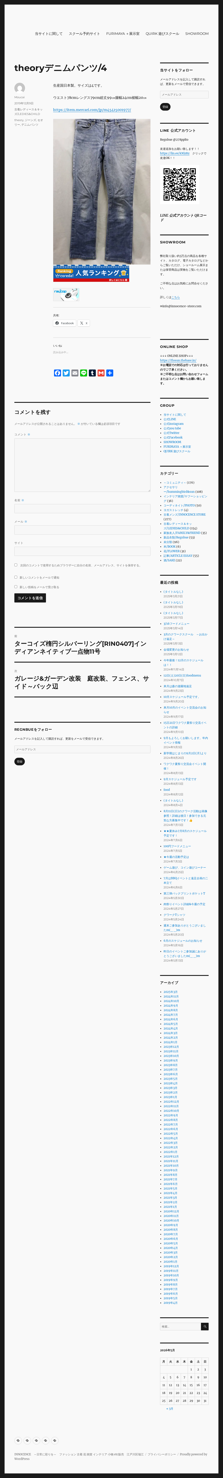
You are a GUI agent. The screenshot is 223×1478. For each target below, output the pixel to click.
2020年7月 (171, 1234)
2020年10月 (171, 1220)
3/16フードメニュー (176, 624)
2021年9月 (171, 1170)
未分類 (168, 542)
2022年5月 (171, 1133)
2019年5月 (171, 1298)
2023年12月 (171, 1047)
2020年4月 (171, 1248)
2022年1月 (170, 1152)
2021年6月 (171, 1184)
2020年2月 (171, 1257)
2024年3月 (171, 1033)
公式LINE (170, 419)
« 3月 (169, 1409)
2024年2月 (171, 1037)
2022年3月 (171, 1143)
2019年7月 (171, 1289)
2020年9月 (171, 1225)
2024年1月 (170, 1042)
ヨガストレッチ (173, 510)
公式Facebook (173, 437)
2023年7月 (171, 1069)
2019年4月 (171, 1303)
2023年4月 (171, 1083)
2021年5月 (170, 1188)
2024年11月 (171, 996)
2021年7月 (170, 1179)
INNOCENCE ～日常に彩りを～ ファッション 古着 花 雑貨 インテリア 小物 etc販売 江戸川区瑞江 (79, 1454)
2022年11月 (171, 1106)
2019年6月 (171, 1294)
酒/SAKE (169, 560)
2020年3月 (171, 1252)
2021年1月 (170, 1207)
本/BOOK (170, 546)
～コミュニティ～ (175, 482)
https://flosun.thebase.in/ (178, 360)
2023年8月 (171, 1065)
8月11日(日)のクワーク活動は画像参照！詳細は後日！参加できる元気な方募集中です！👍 (185, 815)
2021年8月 (170, 1175)
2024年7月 (171, 1015)
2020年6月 (171, 1239)
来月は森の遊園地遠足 (178, 686)
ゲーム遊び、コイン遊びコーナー (185, 867)
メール (20, 521)
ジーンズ (30, 120)
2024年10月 (171, 1001)
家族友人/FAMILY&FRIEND (182, 533)
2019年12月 (171, 1266)
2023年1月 (170, 1097)
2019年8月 (171, 1284)
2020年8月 (171, 1230)
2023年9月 (171, 1060)
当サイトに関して (49, 34)
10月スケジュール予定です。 (182, 697)
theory (19, 120)
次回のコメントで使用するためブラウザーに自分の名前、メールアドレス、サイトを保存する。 (81, 565)
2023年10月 (171, 1056)
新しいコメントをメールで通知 (39, 577)
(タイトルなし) (173, 592)
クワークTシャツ (174, 915)
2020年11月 (171, 1216)
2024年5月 (171, 1024)
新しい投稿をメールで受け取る (39, 587)
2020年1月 (170, 1262)
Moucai (19, 97)
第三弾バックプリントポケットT (184, 893)
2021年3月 (170, 1198)
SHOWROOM (197, 34)
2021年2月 (170, 1202)
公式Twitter (171, 433)
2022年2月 (171, 1147)
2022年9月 (171, 1115)
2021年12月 (171, 1156)
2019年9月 (171, 1280)
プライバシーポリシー (162, 1454)
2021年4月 (170, 1193)
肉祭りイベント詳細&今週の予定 (184, 904)
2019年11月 (171, 1271)
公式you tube (172, 428)
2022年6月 (171, 1129)
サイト (19, 543)
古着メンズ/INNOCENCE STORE (185, 514)
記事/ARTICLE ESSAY (178, 556)
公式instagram (174, 424)
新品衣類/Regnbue (176, 537)
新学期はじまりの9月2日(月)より (185, 753)
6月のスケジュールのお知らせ (183, 941)
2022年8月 (171, 1120)
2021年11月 (171, 1161)
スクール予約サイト (84, 34)
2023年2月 (171, 1092)
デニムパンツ (29, 124)
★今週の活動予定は (176, 857)
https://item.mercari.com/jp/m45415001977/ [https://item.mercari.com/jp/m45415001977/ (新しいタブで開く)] (92, 110)
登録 (19, 761)
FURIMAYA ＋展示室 (123, 34)
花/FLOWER (172, 551)
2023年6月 (171, 1074)
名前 (19, 500)
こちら (175, 297)
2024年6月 (171, 1019)
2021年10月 (171, 1166)
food (167, 790)
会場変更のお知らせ (176, 649)
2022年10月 (171, 1111)
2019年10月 (171, 1275)
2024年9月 (171, 1005)
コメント (22, 434)
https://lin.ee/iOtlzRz (174, 153)
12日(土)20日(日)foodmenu (182, 675)
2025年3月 (171, 992)
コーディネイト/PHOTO (179, 505)
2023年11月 (171, 1051)
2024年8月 (171, 1010)
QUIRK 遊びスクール (162, 34)
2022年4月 (171, 1138)
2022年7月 (171, 1124)
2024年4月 (171, 1028)
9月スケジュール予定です (180, 779)
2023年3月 (170, 1088)
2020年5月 (171, 1243)
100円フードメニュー (177, 846)
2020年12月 (171, 1211)
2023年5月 (171, 1079)
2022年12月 (171, 1101)
